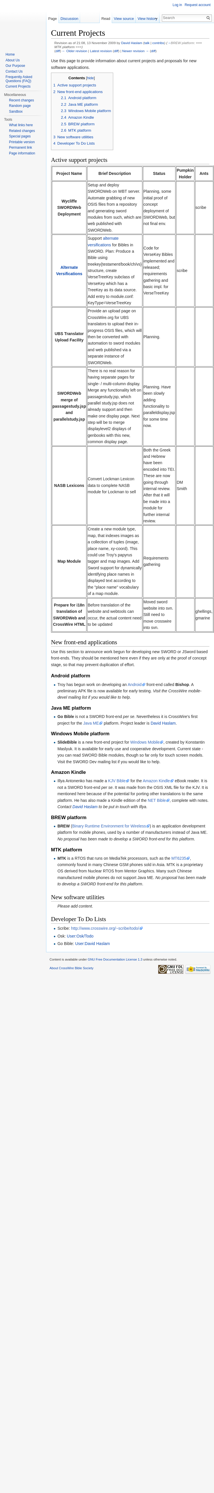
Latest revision (101, 51)
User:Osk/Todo (80, 936)
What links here (21, 125)
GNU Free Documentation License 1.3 (115, 959)
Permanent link (20, 147)
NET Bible (157, 800)
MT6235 (178, 858)
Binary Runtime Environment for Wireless (109, 826)
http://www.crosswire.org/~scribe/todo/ (105, 928)
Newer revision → (135, 51)
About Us (12, 60)
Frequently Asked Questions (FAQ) (18, 79)
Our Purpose (15, 66)
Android (134, 684)
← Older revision (74, 51)
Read (108, 18)
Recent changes (21, 100)
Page (52, 18)
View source (126, 18)
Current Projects (18, 86)
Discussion (69, 18)
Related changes (22, 131)
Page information (22, 153)
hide (90, 78)
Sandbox (15, 111)
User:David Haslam (92, 943)
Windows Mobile (145, 742)
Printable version (22, 142)
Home (10, 54)
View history (150, 18)
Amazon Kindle (156, 780)
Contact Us (13, 71)
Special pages (20, 136)
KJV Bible (117, 780)
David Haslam (131, 43)
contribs (158, 43)
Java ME (91, 723)
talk (146, 43)
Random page (20, 106)
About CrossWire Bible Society (71, 968)
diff (58, 51)
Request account (198, 5)
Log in (177, 5)
